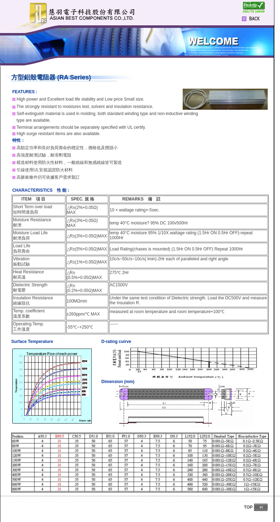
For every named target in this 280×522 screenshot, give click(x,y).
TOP (248, 507)
